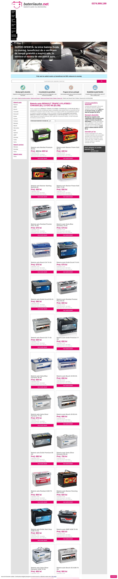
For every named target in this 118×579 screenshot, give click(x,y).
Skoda (60, 565)
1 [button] (49, 45)
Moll (15, 103)
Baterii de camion (32, 11)
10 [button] (69, 45)
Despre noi (57, 11)
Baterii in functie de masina (24, 70)
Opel (60, 571)
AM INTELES (113, 576)
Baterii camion (18, 117)
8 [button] (64, 45)
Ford (60, 563)
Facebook (14, 568)
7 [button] (62, 45)
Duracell (16, 86)
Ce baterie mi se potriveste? (19, 561)
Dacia (60, 561)
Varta (15, 114)
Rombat (16, 110)
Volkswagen (62, 566)
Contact (75, 11)
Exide (15, 89)
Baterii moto (23, 11)
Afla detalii (53, 576)
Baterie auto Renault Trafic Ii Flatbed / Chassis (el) (51, 70)
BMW (15, 79)
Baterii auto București (88, 560)
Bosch (15, 82)
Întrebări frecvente (66, 11)
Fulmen (16, 93)
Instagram (14, 569)
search (102, 54)
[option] (59, 29)
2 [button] (51, 45)
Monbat (16, 96)
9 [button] (67, 45)
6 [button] (60, 45)
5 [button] (58, 45)
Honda (61, 573)
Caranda (16, 84)
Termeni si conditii (16, 566)
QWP (15, 107)
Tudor (15, 112)
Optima (16, 105)
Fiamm (15, 91)
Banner (16, 77)
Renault (61, 568)
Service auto (42, 11)
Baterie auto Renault (35, 70)
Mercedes (16, 100)
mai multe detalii (42, 131)
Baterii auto (15, 11)
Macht (15, 98)
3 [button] (53, 45)
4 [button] (55, 45)
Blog (13, 560)
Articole (50, 11)
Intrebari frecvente (16, 565)
